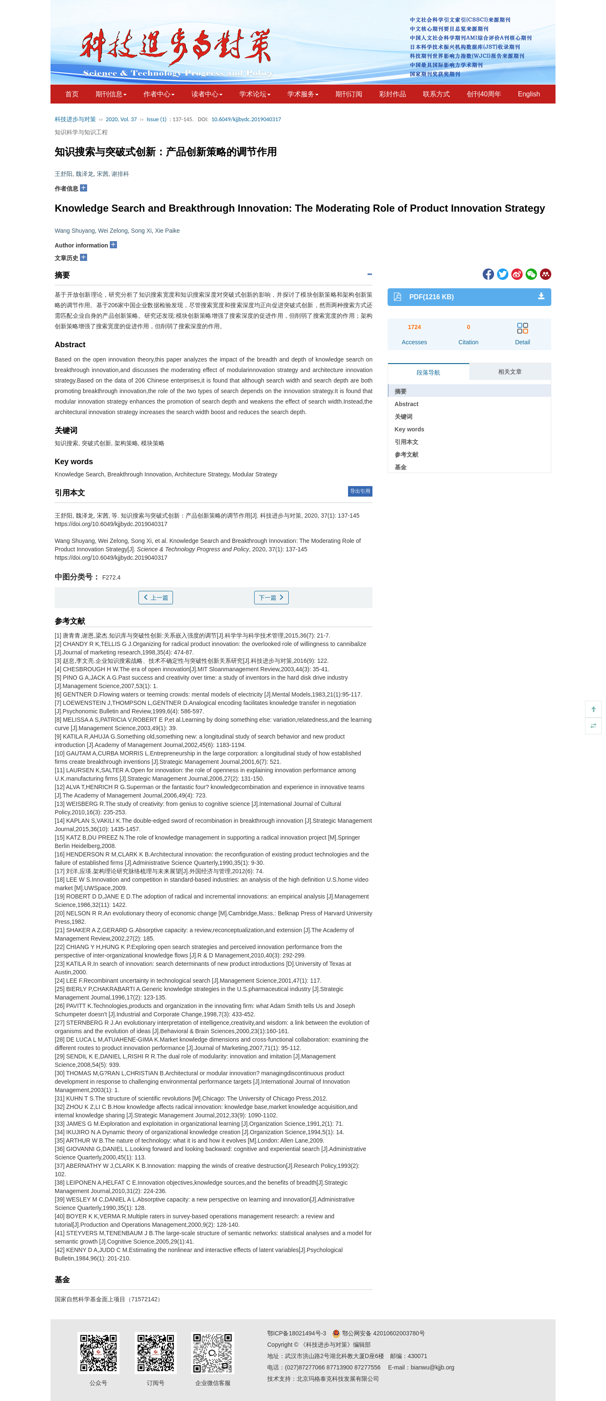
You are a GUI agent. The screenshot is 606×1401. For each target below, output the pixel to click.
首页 (72, 94)
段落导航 (428, 372)
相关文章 (510, 371)
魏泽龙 (84, 173)
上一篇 (155, 597)
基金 (401, 467)
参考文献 (406, 454)
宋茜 (103, 173)
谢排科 (120, 173)
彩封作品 (392, 94)
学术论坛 (255, 94)
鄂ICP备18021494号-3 (296, 1333)
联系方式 (436, 94)
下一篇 (271, 597)
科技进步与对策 (75, 119)
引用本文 (406, 442)
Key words (410, 429)
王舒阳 (63, 173)
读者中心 (207, 94)
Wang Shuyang (75, 230)
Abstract (407, 404)
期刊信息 (111, 94)
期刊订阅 (348, 94)
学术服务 (303, 94)
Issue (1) (156, 119)
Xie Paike (167, 230)
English (529, 94)
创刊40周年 (484, 94)
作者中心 (159, 94)
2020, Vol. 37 (121, 119)
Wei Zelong (113, 230)
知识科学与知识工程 (81, 132)
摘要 (401, 391)
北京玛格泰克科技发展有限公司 (338, 1378)
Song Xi (141, 230)
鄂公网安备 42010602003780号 (378, 1333)
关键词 (403, 416)
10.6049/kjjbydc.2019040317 (246, 119)
